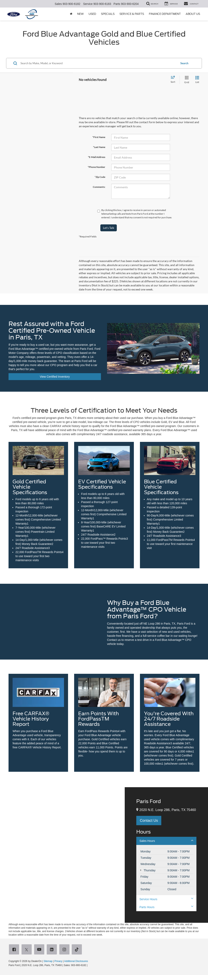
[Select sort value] (174, 80)
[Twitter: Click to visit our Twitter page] (27, 949)
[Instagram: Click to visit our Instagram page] (65, 949)
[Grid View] (186, 80)
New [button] (80, 13)
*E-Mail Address (96, 157)
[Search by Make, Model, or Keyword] (98, 63)
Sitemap (47, 961)
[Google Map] (62, 855)
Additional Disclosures (76, 961)
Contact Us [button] (149, 820)
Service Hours (166, 899)
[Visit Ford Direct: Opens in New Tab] (89, 965)
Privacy (58, 961)
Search (184, 63)
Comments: (99, 186)
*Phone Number (96, 166)
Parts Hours (166, 907)
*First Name (98, 137)
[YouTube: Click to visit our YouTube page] (40, 949)
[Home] (71, 14)
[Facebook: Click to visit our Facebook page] (15, 949)
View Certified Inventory (55, 376)
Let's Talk (108, 227)
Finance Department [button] (165, 13)
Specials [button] (108, 13)
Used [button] (92, 13)
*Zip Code (100, 176)
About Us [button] (193, 13)
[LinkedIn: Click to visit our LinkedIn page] (52, 949)
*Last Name (99, 147)
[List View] (197, 80)
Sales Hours (166, 840)
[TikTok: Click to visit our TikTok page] (77, 949)
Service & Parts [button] (131, 13)
